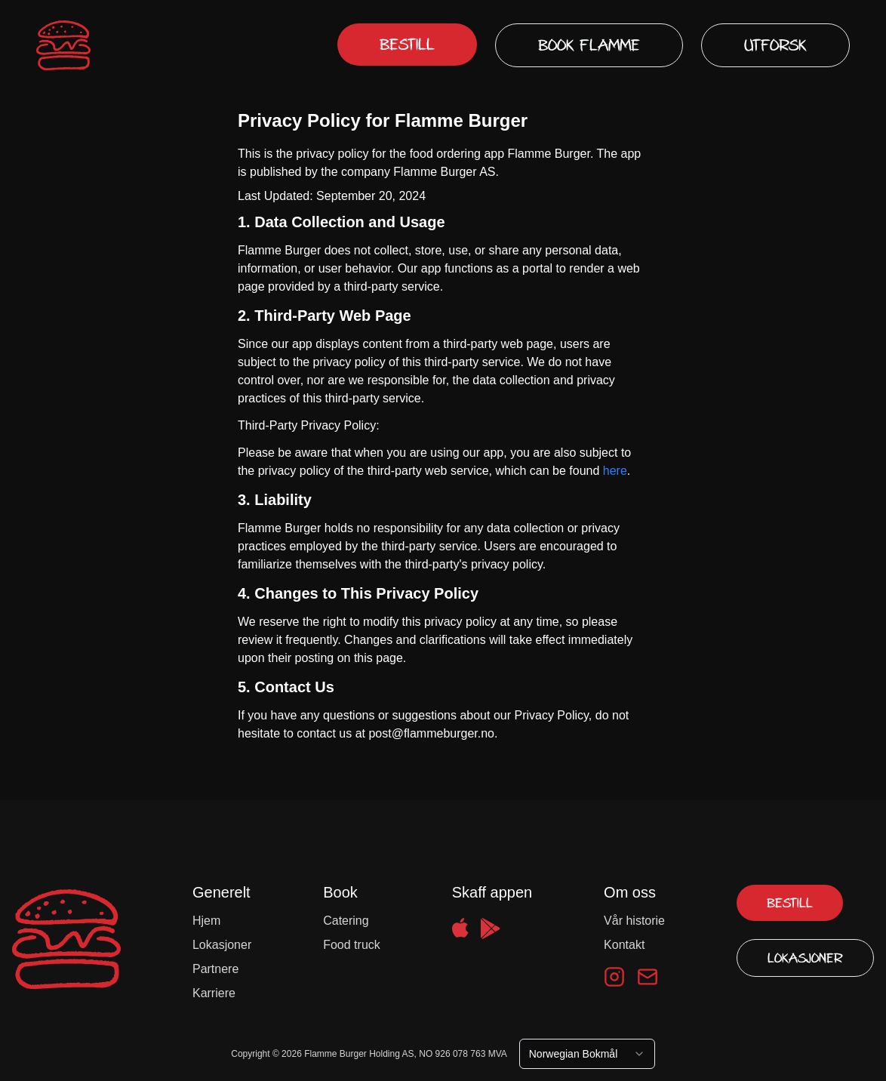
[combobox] (587, 1054)
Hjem (206, 920)
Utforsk (775, 45)
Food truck (351, 944)
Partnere (215, 968)
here (615, 470)
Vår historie (634, 920)
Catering (345, 920)
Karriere (213, 993)
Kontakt (624, 944)
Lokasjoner (221, 944)
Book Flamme (589, 45)
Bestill (407, 44)
